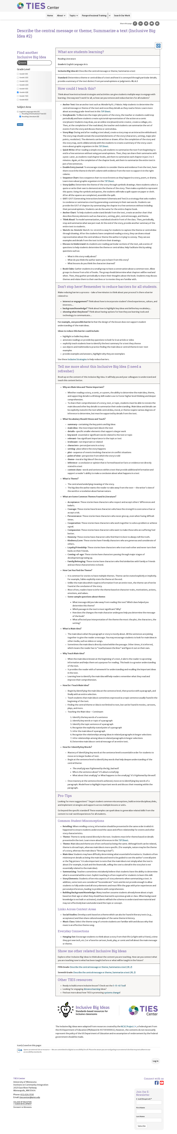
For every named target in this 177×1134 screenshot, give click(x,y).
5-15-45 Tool (119, 985)
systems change (112, 992)
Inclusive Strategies (77, 359)
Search (23, 63)
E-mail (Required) (149, 1101)
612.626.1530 (27, 1094)
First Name (149, 1110)
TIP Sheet (105, 111)
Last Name (149, 1118)
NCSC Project (128, 1026)
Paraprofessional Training (94, 15)
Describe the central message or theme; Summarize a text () (101, 967)
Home (50, 15)
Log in (155, 1061)
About (60, 15)
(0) (22, 74)
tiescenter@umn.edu (29, 1097)
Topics (72, 15)
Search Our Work (122, 15)
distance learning (92, 989)
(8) (22, 92)
